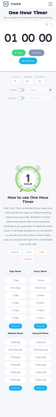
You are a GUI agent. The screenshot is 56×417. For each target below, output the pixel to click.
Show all (15, 326)
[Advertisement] (28, 133)
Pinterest (28, 259)
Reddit (42, 252)
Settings (28, 61)
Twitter (29, 252)
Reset (36, 52)
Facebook (15, 252)
